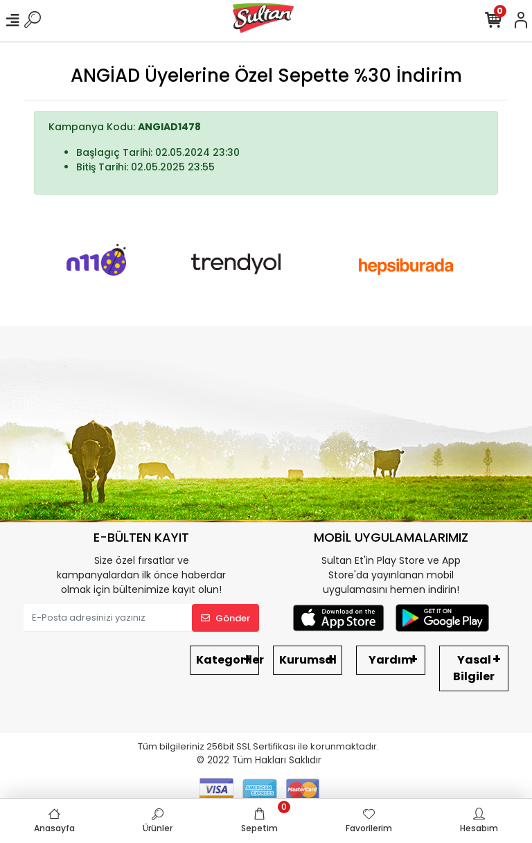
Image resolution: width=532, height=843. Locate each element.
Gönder (225, 618)
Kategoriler (227, 660)
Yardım (391, 660)
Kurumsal (308, 660)
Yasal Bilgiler (474, 668)
